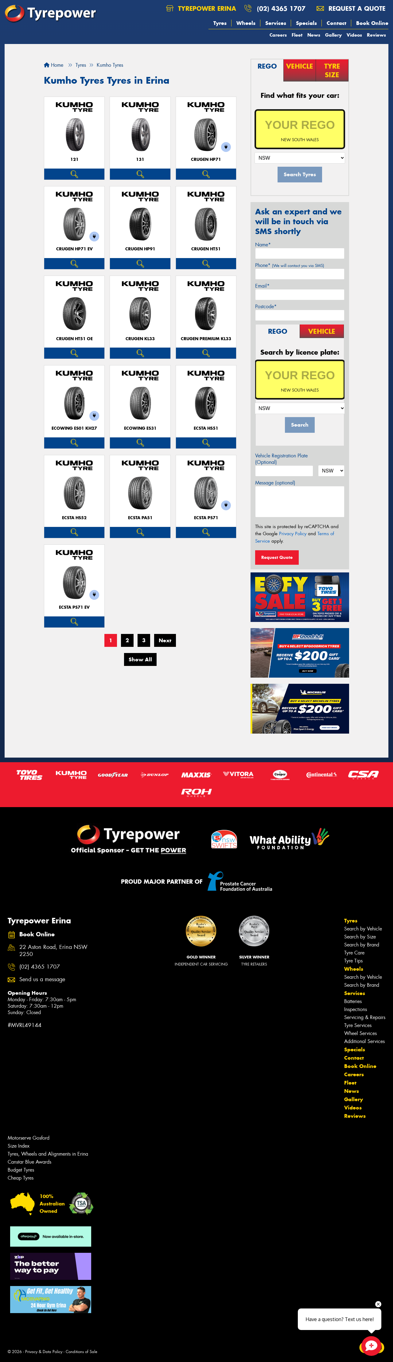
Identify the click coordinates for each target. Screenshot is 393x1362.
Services (275, 23)
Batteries (353, 1001)
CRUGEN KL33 (140, 338)
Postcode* (266, 306)
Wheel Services (360, 1033)
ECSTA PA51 (140, 517)
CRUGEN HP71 (206, 159)
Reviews (376, 35)
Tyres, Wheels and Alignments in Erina (48, 1154)
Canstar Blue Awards (29, 1162)
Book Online (372, 23)
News (313, 35)
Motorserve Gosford (28, 1138)
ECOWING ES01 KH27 (74, 428)
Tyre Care (354, 953)
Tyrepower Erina (201, 8)
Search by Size (360, 937)
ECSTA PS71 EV (74, 607)
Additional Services (364, 1041)
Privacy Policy (292, 534)
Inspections (355, 1009)
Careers (278, 35)
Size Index (18, 1146)
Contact (336, 23)
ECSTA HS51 (206, 428)
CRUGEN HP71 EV (74, 249)
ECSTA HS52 (74, 517)
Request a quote (351, 8)
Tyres (220, 23)
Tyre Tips (353, 961)
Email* (262, 286)
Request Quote (277, 557)
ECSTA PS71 (206, 517)
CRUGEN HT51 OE (74, 338)
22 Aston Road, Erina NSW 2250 (53, 951)
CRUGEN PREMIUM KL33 (206, 338)
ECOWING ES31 (140, 428)
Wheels (245, 23)
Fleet (297, 35)
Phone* (289, 265)
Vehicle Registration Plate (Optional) (281, 458)
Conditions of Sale (81, 1351)
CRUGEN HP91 (140, 249)
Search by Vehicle (363, 929)
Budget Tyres (21, 1170)
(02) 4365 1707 (281, 8)
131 (140, 159)
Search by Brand (361, 945)
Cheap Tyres (20, 1178)
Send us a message (42, 979)
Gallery (333, 35)
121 (74, 159)
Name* (263, 244)
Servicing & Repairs (364, 1017)
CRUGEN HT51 (206, 249)
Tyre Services (358, 1025)
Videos (354, 35)
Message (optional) (275, 483)
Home (53, 65)
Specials (306, 23)
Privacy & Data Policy (43, 1351)
